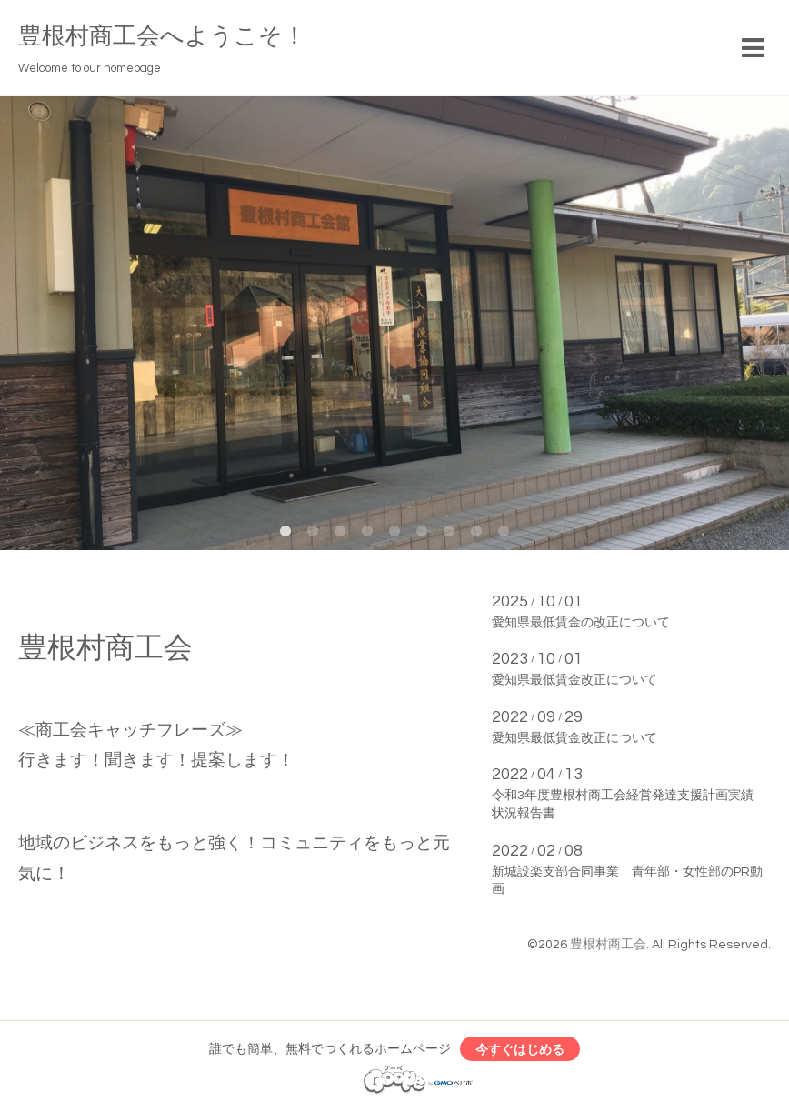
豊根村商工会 (608, 944)
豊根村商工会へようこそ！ (162, 36)
